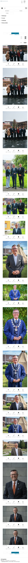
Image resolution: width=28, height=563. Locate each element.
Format (3, 18)
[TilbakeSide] (7, 33)
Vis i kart (7, 13)
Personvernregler (11, 561)
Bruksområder (4, 22)
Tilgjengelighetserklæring (4, 561)
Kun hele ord (7, 10)
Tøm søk (21, 10)
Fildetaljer (3, 20)
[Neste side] (23, 33)
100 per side (17, 34)
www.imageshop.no (13, 560)
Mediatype (3, 15)
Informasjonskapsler (17, 561)
